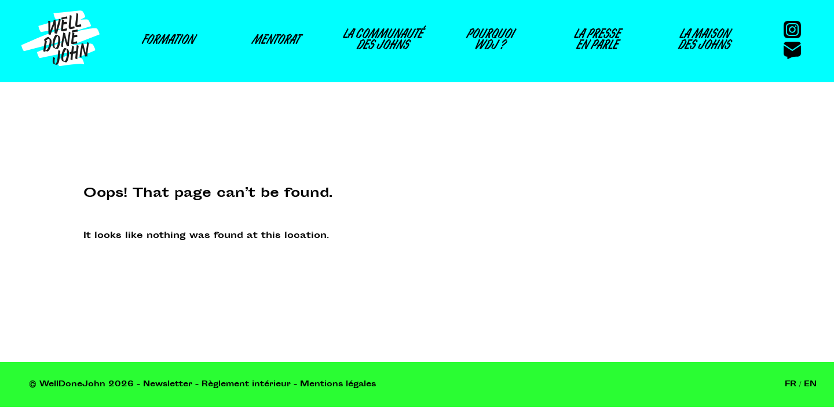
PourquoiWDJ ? (490, 41)
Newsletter (167, 384)
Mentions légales (338, 384)
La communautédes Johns (382, 41)
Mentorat (275, 41)
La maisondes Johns (704, 41)
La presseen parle (596, 41)
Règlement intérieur (246, 384)
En (810, 384)
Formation (167, 41)
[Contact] (797, 48)
